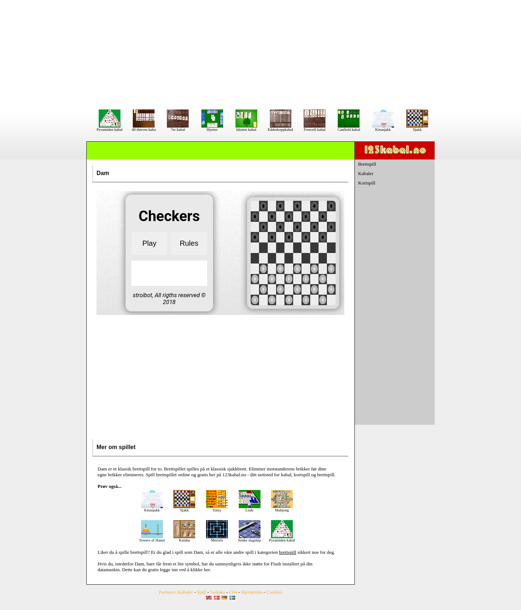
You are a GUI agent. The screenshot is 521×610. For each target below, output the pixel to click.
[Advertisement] (260, 54)
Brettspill (367, 164)
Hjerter (212, 128)
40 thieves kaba (144, 128)
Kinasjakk (383, 128)
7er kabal (178, 128)
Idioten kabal (246, 128)
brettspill (138, 552)
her (207, 569)
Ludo (249, 508)
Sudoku (217, 592)
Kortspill (366, 183)
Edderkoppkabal (280, 128)
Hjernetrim (251, 592)
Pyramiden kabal (110, 128)
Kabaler (365, 173)
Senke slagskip (249, 538)
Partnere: (167, 592)
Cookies (274, 592)
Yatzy (217, 508)
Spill (201, 592)
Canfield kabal (348, 128)
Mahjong (282, 508)
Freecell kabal (314, 128)
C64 (233, 592)
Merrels (217, 538)
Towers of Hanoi (152, 538)
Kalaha (184, 538)
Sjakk (417, 128)
